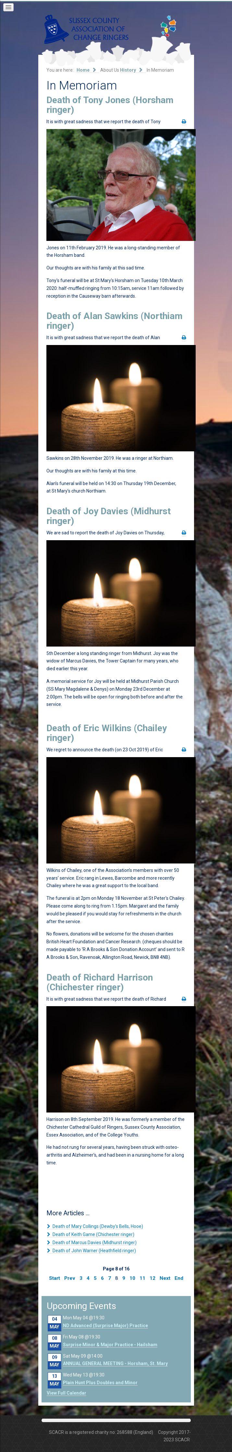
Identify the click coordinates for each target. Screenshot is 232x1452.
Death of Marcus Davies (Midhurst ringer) (94, 1242)
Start (54, 1278)
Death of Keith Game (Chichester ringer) (93, 1234)
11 (142, 1278)
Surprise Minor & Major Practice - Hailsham (110, 1344)
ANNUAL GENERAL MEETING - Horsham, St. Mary (115, 1363)
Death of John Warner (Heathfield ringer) (94, 1250)
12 (152, 1278)
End (179, 1278)
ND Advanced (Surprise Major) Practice (105, 1325)
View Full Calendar (66, 1393)
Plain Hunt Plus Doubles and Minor (100, 1382)
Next (165, 1278)
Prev (69, 1278)
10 (132, 1278)
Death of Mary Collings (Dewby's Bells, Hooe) (97, 1226)
